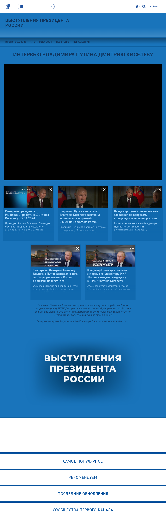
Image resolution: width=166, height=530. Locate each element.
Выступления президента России (37, 23)
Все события (81, 41)
